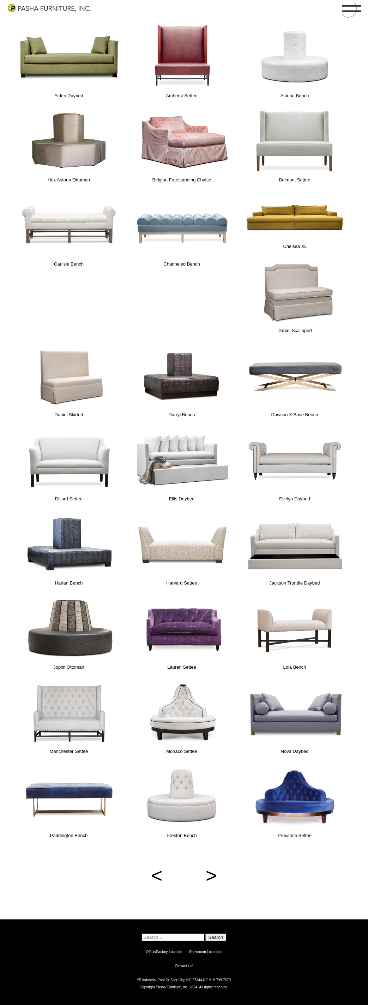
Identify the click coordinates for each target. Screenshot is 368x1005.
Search (215, 937)
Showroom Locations (205, 952)
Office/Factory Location (164, 952)
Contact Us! (184, 966)
